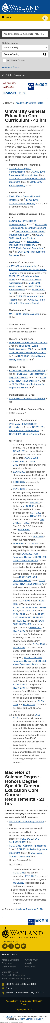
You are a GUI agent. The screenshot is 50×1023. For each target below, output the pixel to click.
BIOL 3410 (38, 536)
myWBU (29, 963)
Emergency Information (31, 1001)
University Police (10, 972)
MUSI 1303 (28, 506)
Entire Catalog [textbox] (11, 47)
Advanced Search (11, 67)
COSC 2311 (19, 872)
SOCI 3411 (21, 842)
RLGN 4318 (28, 610)
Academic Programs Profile (29, 103)
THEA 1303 (35, 516)
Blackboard (30, 966)
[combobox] (25, 34)
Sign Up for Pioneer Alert (13, 975)
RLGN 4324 (22, 621)
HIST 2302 (34, 543)
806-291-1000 (12, 984)
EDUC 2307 (19, 482)
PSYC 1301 (19, 489)
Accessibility (11, 1001)
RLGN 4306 (19, 607)
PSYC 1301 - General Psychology (26, 248)
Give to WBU (31, 960)
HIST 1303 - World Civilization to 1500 (28, 342)
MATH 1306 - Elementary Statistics (26, 821)
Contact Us (11, 988)
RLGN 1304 (19, 688)
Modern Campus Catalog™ (31, 1019)
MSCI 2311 (18, 883)
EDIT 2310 (30, 876)
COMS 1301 (19, 451)
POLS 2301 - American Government (27, 398)
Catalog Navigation (15, 75)
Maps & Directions (10, 960)
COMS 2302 (31, 458)
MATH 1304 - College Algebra (24, 314)
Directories (7, 963)
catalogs (10, 1016)
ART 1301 (35, 502)
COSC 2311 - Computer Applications (27, 846)
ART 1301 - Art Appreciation (23, 266)
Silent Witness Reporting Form (16, 979)
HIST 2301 (18, 543)
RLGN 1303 (19, 684)
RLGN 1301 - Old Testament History (27, 370)
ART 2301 (24, 523)
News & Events (9, 966)
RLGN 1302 (19, 631)
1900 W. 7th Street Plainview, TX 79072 (25, 993)
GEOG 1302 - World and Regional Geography (26, 238)
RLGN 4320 (25, 617)
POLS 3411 (26, 839)
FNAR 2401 (24, 529)
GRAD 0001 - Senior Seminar (24, 434)
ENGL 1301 (19, 461)
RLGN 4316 (32, 607)
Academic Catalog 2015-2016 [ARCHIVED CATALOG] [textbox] (26, 34)
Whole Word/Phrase (16, 60)
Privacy (24, 1004)
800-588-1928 (29, 984)
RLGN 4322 (39, 617)
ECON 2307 (19, 472)
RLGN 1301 (24, 600)
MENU (7, 17)
